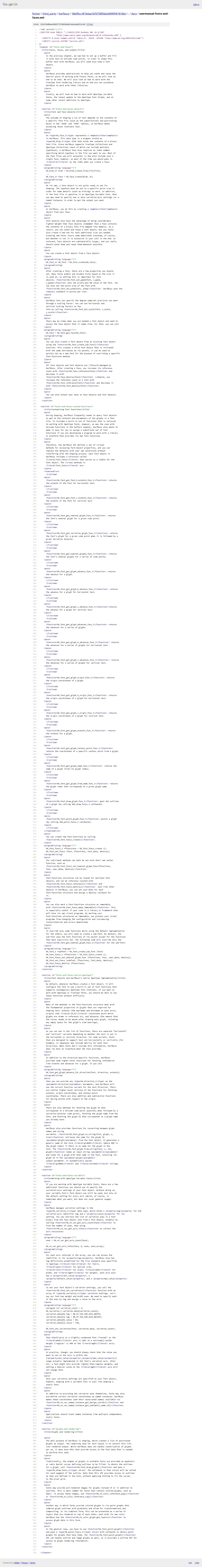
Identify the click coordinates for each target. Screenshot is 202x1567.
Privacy (24, 1562)
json (197, 1562)
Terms (32, 1562)
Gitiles (17, 1562)
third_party (49, 13)
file (90, 24)
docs (134, 13)
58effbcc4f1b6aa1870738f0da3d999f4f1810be (99, 13)
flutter (36, 13)
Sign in (196, 4)
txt (190, 1562)
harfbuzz (64, 13)
